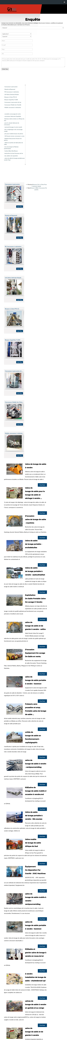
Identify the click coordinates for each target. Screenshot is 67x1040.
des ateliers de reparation (11, 155)
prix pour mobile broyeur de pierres (13, 133)
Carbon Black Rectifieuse (11, 151)
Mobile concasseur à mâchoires (12, 107)
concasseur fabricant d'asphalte (12, 116)
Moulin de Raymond (9, 89)
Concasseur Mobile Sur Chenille (12, 105)
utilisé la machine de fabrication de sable (13, 143)
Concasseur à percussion (10, 86)
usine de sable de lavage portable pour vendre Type (14, 159)
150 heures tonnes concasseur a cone (14, 136)
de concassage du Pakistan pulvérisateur (11, 147)
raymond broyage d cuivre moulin (13, 127)
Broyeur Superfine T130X (11, 99)
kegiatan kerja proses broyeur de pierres (13, 139)
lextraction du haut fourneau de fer (13, 153)
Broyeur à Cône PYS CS (10, 97)
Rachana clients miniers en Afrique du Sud (14, 119)
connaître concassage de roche (12, 114)
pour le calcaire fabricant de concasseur (11, 123)
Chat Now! (42, 485)
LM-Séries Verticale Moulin (11, 94)
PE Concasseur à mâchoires (11, 92)
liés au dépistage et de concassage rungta (13, 130)
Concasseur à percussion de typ (12, 102)
